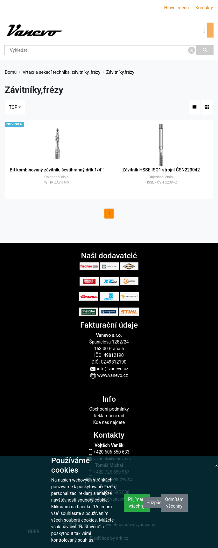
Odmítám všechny (174, 503)
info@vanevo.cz (109, 368)
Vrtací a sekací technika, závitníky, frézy (61, 72)
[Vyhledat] (205, 50)
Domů (11, 72)
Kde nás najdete (109, 422)
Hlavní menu (176, 7)
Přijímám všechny (137, 503)
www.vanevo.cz (109, 375)
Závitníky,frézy (120, 72)
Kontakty (204, 7)
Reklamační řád (109, 415)
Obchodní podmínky (109, 409)
